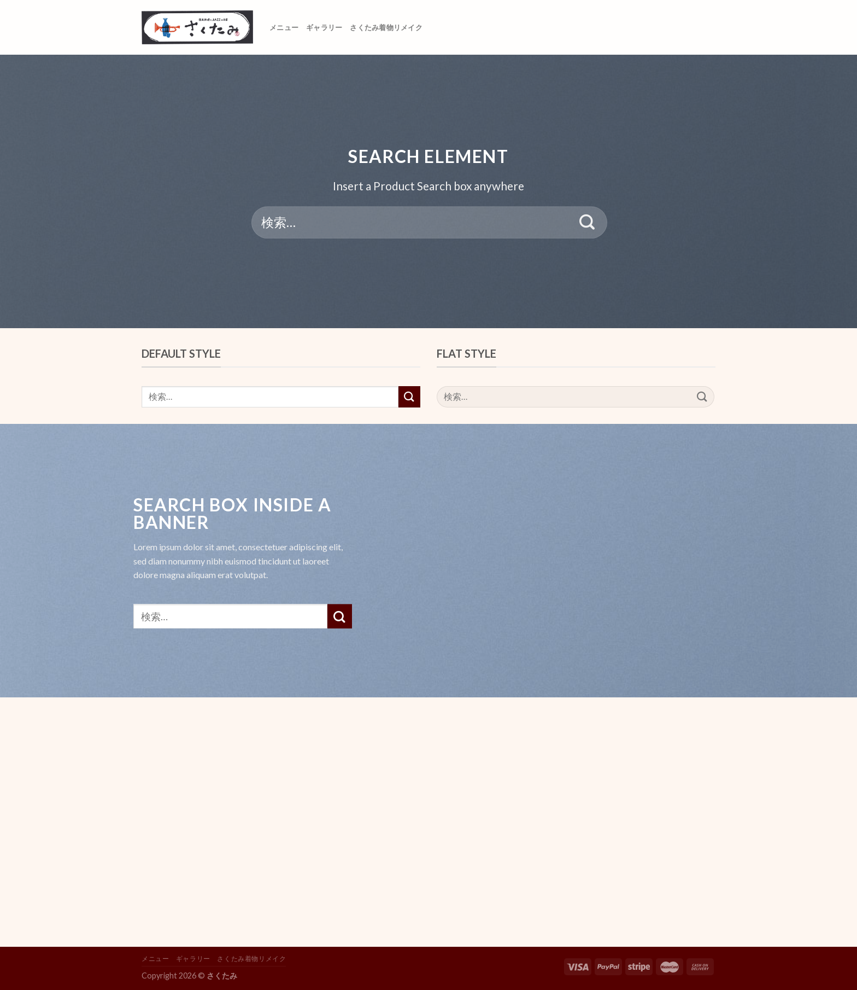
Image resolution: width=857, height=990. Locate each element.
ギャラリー (324, 27)
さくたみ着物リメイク (386, 27)
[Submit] (587, 222)
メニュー (283, 27)
